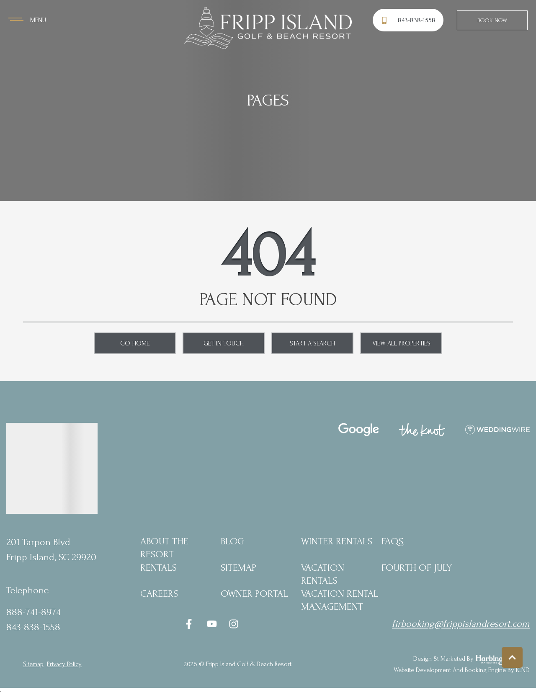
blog (232, 541)
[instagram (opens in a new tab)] (234, 624)
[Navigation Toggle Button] (27, 20)
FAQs (392, 541)
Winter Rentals (336, 541)
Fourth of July (416, 567)
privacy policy (64, 664)
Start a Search (312, 343)
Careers (159, 593)
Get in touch (224, 343)
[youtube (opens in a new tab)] (212, 624)
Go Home (134, 343)
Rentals (158, 567)
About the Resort (164, 548)
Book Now (492, 20)
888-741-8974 (33, 612)
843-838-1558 (33, 627)
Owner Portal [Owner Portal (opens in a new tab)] (254, 593)
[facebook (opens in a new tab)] (190, 624)
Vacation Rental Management (340, 600)
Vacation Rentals (322, 574)
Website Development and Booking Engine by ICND (462, 670)
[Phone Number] (409, 20)
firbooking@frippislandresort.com (461, 623)
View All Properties (401, 343)
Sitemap (238, 567)
